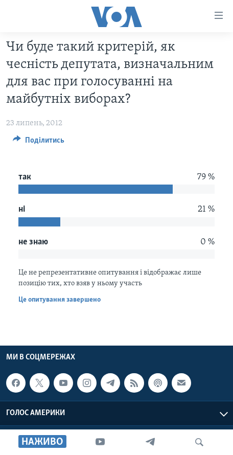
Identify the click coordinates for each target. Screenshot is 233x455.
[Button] (38, 142)
